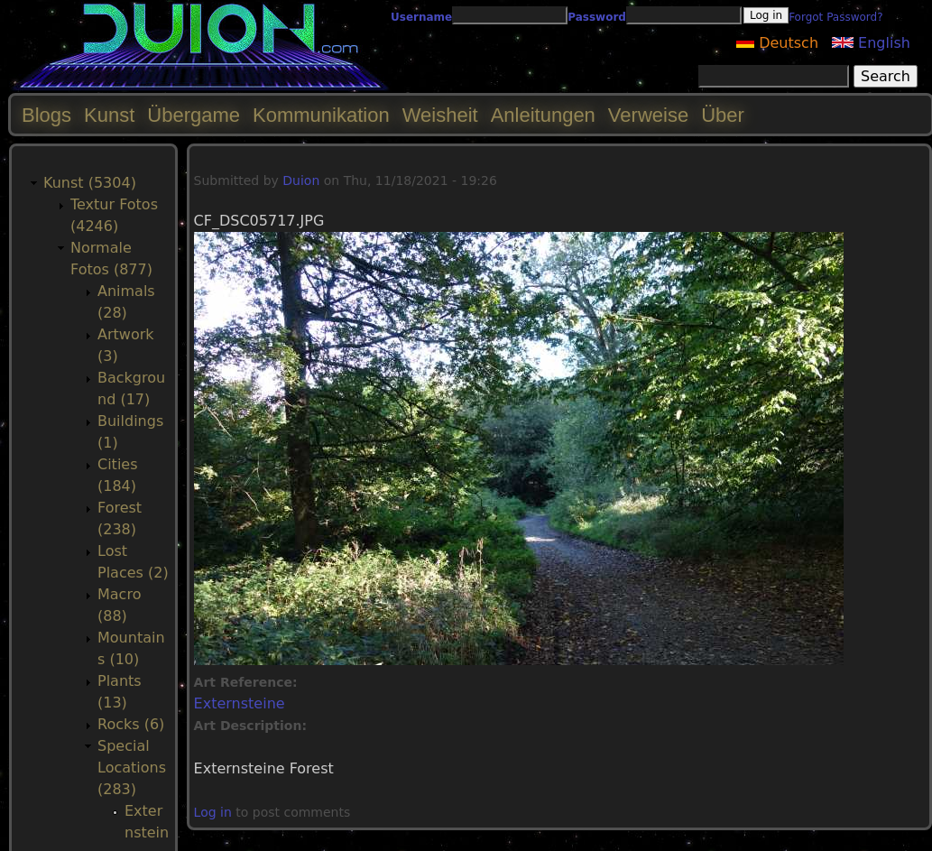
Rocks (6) (130, 724)
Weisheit (440, 115)
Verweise (648, 115)
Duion (300, 180)
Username (421, 17)
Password (597, 17)
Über (722, 115)
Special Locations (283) (131, 767)
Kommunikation (321, 115)
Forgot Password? (835, 17)
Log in (213, 812)
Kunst (109, 115)
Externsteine (239, 703)
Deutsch (777, 42)
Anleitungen (543, 115)
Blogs (46, 115)
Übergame (193, 115)
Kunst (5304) (89, 182)
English (871, 42)
